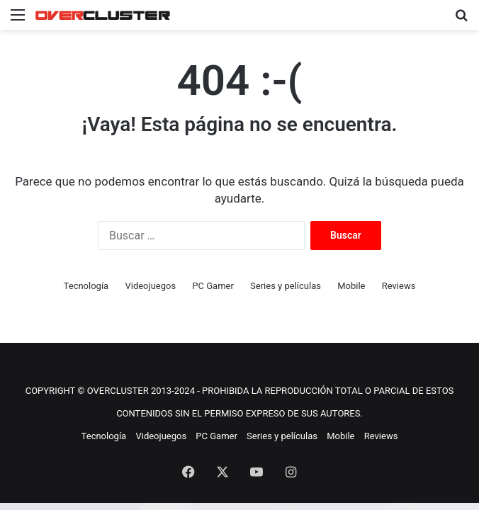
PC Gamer (213, 285)
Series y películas (285, 285)
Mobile (351, 285)
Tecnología (86, 285)
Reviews (399, 285)
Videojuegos (150, 285)
